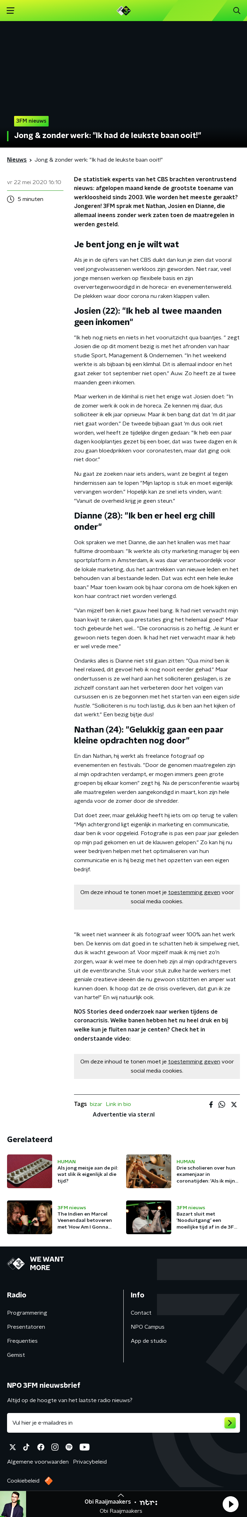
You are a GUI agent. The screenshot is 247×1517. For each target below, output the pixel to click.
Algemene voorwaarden (38, 1462)
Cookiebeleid (23, 1481)
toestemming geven (194, 892)
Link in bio (118, 1104)
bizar (96, 1104)
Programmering (27, 1313)
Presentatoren (26, 1327)
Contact (141, 1313)
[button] (230, 1504)
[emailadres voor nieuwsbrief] (123, 1423)
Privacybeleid (90, 1462)
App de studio (149, 1341)
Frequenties (22, 1341)
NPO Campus (148, 1327)
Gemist (16, 1355)
